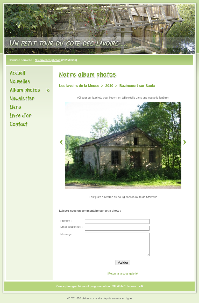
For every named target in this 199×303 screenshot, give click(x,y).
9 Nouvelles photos (48, 60)
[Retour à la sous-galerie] (123, 273)
